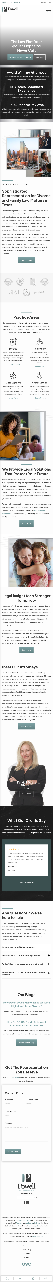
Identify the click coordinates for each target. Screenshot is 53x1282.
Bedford (37, 1224)
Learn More (13, 364)
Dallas (20, 1221)
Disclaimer (26, 1255)
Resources (26, 1247)
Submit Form (13, 1153)
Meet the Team (26, 727)
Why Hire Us (40, 57)
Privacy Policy (26, 1251)
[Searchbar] (27, 1198)
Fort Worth (27, 1221)
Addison (19, 1224)
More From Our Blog (26, 1044)
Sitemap (26, 1258)
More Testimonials (27, 884)
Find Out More (26, 260)
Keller (39, 1227)
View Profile (26, 794)
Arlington (29, 1224)
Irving (34, 1227)
